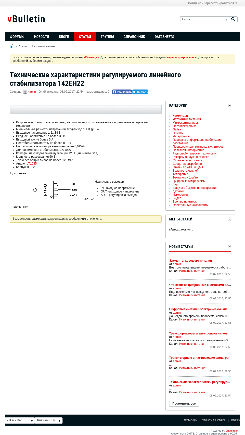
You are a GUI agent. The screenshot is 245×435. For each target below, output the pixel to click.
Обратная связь (214, 420)
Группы (107, 37)
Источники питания (44, 46)
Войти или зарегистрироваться (212, 3)
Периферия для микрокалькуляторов (198, 146)
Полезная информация (188, 150)
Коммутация (181, 115)
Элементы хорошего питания (190, 260)
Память (178, 133)
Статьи (85, 37)
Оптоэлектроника (184, 126)
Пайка (177, 129)
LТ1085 (32, 163)
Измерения (180, 194)
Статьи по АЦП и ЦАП (188, 167)
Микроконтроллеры (186, 122)
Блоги (64, 37)
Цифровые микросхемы (189, 181)
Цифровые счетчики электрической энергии (201, 309)
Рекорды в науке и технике (191, 157)
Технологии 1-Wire (185, 177)
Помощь (190, 420)
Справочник (134, 37)
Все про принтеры (185, 201)
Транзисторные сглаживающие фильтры (199, 357)
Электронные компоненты (190, 205)
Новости (41, 37)
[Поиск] (204, 19)
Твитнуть (140, 92)
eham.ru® (232, 430)
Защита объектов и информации (195, 188)
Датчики (178, 191)
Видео (177, 198)
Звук (176, 184)
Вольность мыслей (185, 170)
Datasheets (164, 37)
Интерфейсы (181, 136)
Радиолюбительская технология (195, 153)
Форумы (17, 37)
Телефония (180, 174)
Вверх (235, 420)
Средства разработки (187, 164)
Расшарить (122, 92)
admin (32, 92)
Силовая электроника (187, 160)
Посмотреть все (184, 403)
